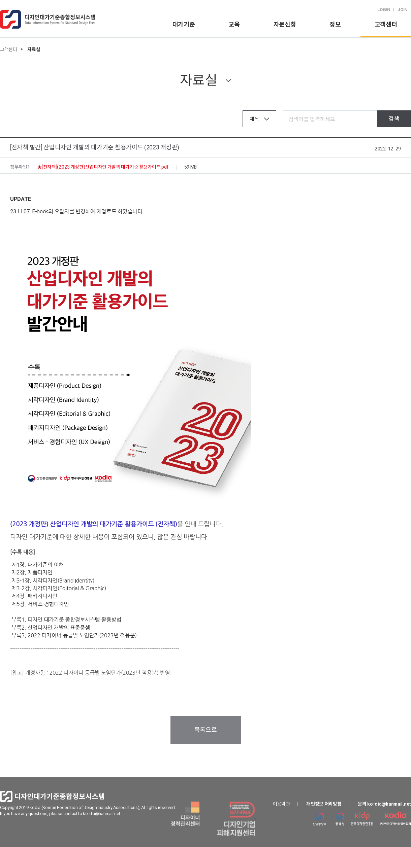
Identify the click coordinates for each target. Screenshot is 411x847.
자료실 (198, 80)
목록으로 (205, 730)
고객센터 (386, 24)
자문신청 (285, 24)
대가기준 (183, 24)
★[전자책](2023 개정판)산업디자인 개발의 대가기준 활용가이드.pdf (102, 167)
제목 (254, 119)
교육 (234, 24)
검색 (394, 118)
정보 (335, 24)
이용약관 (281, 804)
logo (47, 19)
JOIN (403, 9)
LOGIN (384, 9)
